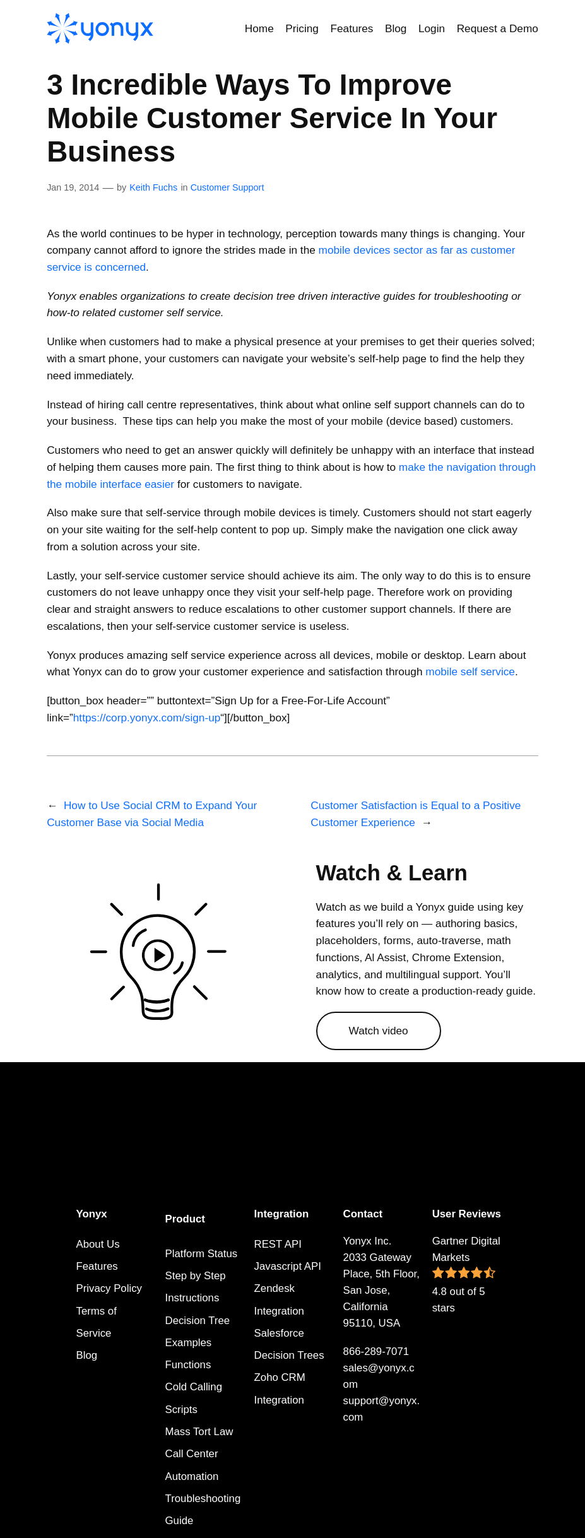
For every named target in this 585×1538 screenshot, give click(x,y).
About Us (98, 1244)
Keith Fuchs (153, 187)
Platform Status (201, 1254)
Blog (87, 1355)
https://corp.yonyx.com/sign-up (147, 717)
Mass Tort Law (199, 1432)
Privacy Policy (109, 1288)
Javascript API (287, 1266)
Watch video (378, 1030)
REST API (278, 1244)
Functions (188, 1365)
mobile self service (470, 671)
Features (97, 1266)
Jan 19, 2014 (73, 187)
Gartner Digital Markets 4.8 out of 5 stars (466, 1274)
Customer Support (227, 187)
